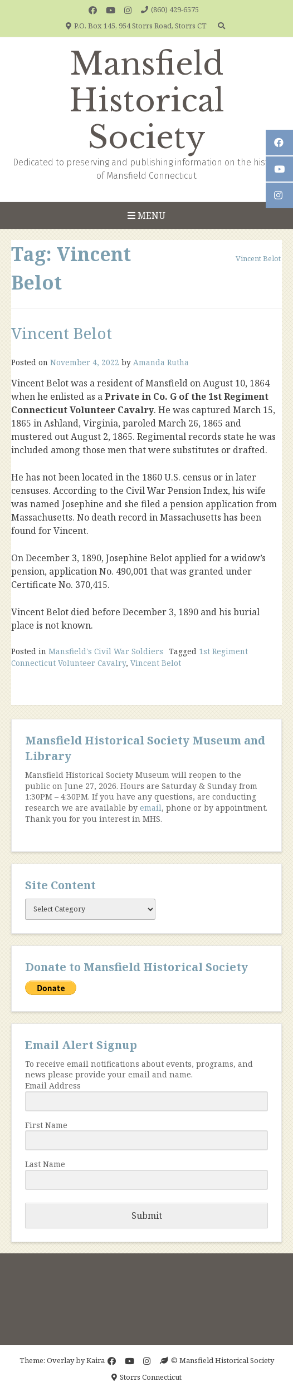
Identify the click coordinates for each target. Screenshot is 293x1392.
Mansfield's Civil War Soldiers (105, 651)
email (151, 807)
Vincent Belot (61, 333)
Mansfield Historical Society (147, 100)
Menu (146, 215)
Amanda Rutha (161, 362)
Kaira (95, 1360)
